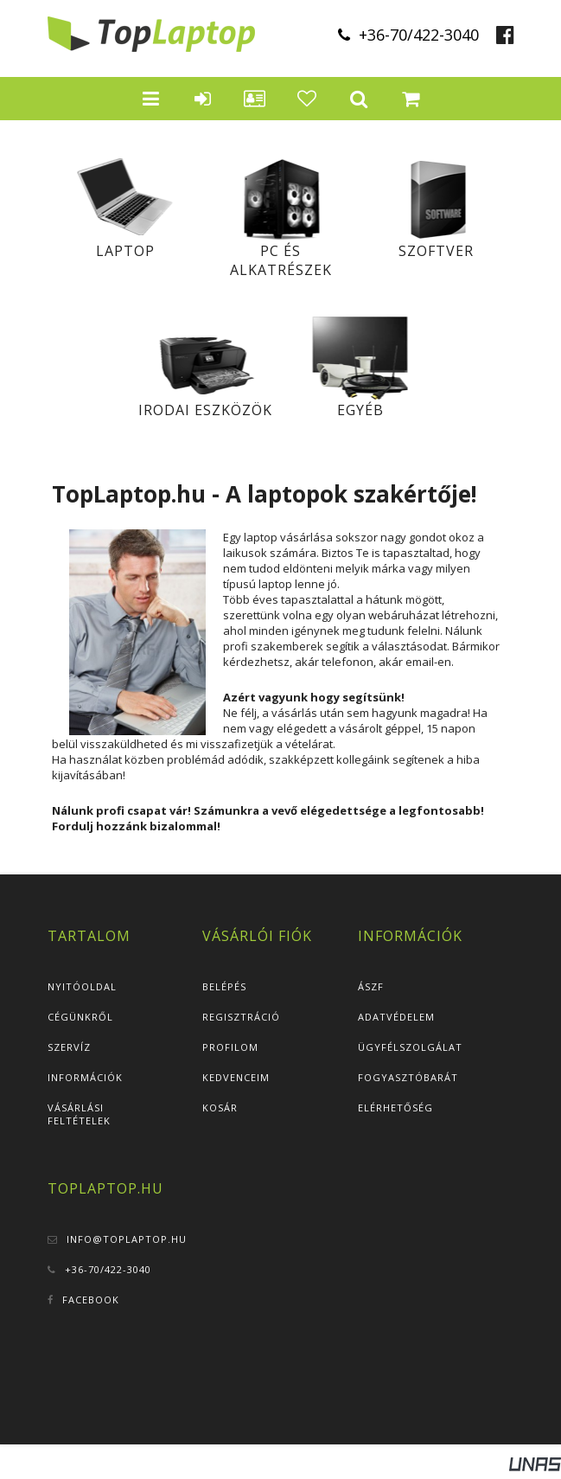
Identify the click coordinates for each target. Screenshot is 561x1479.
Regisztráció (241, 1016)
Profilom (230, 1046)
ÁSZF (371, 986)
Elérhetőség (395, 1107)
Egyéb (360, 409)
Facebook (90, 1299)
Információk (85, 1077)
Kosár (220, 1107)
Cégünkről (80, 1016)
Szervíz (69, 1046)
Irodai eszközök (205, 409)
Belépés (224, 986)
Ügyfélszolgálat (410, 1046)
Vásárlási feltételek (79, 1114)
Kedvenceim (236, 1077)
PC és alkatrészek (281, 260)
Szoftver (436, 250)
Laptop (125, 250)
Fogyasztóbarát (408, 1077)
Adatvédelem (396, 1016)
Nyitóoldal (82, 986)
